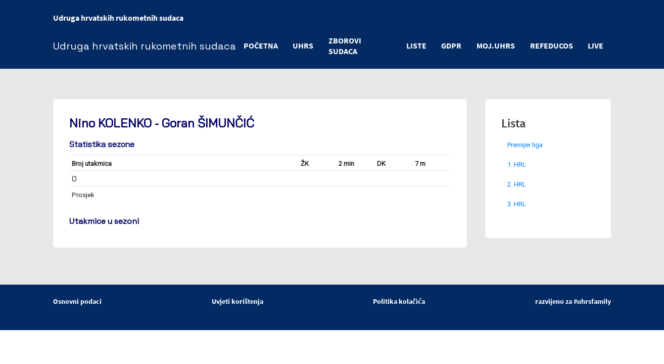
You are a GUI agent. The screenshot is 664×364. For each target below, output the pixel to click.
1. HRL (516, 164)
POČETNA (261, 45)
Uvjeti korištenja (237, 301)
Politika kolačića (399, 301)
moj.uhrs (495, 45)
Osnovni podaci (77, 301)
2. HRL (516, 184)
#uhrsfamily (592, 301)
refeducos (551, 45)
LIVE (595, 45)
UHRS (303, 45)
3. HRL (516, 204)
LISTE (415, 45)
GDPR (451, 45)
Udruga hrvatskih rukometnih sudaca (118, 18)
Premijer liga (525, 145)
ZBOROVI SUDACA (345, 45)
